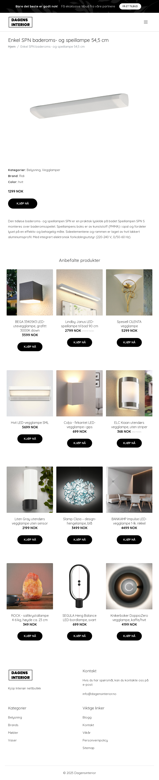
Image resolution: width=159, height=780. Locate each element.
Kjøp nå (23, 203)
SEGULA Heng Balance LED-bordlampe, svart (79, 617)
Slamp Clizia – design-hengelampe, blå (79, 521)
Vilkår (87, 733)
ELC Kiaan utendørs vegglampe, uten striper (129, 425)
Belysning (34, 170)
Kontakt (88, 725)
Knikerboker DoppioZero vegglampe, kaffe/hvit (129, 617)
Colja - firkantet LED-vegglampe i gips (79, 425)
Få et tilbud (130, 6)
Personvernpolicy (95, 740)
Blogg (87, 717)
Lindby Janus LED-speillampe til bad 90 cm (79, 324)
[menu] (146, 22)
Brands (13, 725)
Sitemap (88, 748)
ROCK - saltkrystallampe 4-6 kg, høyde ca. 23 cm (30, 617)
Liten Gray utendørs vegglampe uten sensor (30, 521)
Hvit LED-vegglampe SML (30, 423)
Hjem (12, 46)
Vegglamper (51, 170)
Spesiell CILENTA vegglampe (129, 324)
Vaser (12, 740)
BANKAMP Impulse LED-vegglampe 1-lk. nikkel (129, 521)
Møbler (13, 733)
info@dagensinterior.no (99, 694)
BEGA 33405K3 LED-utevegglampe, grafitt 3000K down (30, 326)
